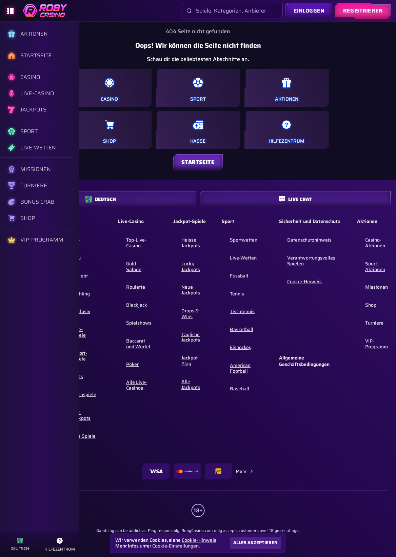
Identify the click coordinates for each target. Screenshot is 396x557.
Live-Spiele (79, 332)
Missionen (376, 287)
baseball (239, 388)
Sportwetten (243, 240)
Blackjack (136, 305)
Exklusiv (81, 311)
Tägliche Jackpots (190, 337)
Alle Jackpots (81, 415)
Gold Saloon (133, 266)
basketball (241, 329)
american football (240, 368)
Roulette (135, 287)
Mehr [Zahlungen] (245, 471)
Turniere (374, 323)
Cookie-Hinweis (304, 281)
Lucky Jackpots (190, 266)
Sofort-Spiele (79, 356)
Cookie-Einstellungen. (176, 546)
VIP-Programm (376, 343)
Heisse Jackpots (190, 242)
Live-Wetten (243, 258)
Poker (132, 364)
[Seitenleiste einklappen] (10, 11)
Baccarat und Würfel (138, 343)
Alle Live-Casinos (136, 385)
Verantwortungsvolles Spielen (311, 260)
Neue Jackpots (190, 289)
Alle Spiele (84, 436)
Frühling (81, 293)
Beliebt (80, 276)
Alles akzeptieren (255, 542)
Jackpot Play (189, 360)
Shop (370, 305)
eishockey (241, 347)
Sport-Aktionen (375, 266)
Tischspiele (84, 394)
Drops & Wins (190, 313)
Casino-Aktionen (375, 242)
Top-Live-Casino (136, 242)
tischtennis (242, 311)
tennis (237, 293)
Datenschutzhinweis (309, 240)
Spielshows (139, 323)
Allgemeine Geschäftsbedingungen (304, 361)
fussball (239, 276)
